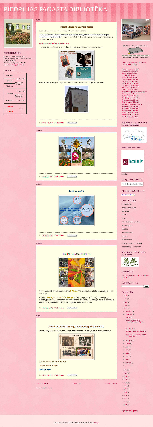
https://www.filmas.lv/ (128, 195)
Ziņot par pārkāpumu (129, 411)
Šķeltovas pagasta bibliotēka (130, 114)
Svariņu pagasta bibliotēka (129, 116)
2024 (125, 302)
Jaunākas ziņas (42, 383)
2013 (125, 395)
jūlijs (127, 347)
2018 (125, 379)
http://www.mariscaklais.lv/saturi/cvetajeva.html (54, 43)
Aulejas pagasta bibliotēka (129, 77)
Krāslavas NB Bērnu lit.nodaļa (131, 106)
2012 (125, 398)
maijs (127, 353)
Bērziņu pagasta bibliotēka (129, 81)
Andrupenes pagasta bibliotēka (131, 69)
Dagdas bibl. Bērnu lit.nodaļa (130, 83)
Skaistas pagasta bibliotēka (130, 110)
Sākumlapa (76, 383)
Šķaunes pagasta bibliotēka (130, 112)
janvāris (128, 366)
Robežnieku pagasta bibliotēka (131, 108)
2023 (125, 305)
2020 (125, 373)
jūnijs (127, 350)
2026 (125, 295)
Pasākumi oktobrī (130, 328)
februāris (128, 363)
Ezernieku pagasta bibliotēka (130, 85)
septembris (129, 340)
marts (127, 359)
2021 (125, 370)
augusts (128, 343)
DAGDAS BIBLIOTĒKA (129, 65)
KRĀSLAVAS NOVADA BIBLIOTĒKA (134, 62)
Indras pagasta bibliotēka (129, 87)
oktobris (128, 317)
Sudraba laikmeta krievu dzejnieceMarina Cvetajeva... (134, 321)
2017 (125, 382)
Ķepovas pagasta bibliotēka (130, 100)
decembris (129, 311)
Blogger (96, 422)
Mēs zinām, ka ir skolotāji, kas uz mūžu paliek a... (135, 335)
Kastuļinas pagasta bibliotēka (130, 98)
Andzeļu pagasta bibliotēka (130, 71)
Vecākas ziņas (111, 383)
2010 (125, 405)
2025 (125, 299)
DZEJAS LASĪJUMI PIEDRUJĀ (135, 331)
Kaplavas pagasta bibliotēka (130, 96)
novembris (129, 314)
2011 (125, 402)
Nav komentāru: (59, 122)
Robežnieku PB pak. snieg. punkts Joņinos (134, 92)
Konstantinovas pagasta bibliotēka (132, 104)
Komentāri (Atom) (46, 388)
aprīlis (128, 356)
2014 (125, 392)
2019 (125, 376)
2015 (125, 389)
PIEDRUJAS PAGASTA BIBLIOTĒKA (56, 9)
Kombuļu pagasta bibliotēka (130, 102)
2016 (125, 386)
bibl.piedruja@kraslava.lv (16, 65)
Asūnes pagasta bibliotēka (129, 73)
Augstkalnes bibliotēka (128, 75)
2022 (125, 308)
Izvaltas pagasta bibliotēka (129, 89)
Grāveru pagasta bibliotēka (130, 79)
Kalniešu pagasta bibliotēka (130, 94)
